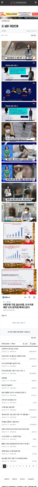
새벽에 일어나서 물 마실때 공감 (11, 451)
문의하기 (22, 479)
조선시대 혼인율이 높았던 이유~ (11, 363)
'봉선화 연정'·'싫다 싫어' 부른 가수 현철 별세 (15, 414)
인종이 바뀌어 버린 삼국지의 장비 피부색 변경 (15, 429)
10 (33, 466)
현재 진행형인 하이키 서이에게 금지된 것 (14, 392)
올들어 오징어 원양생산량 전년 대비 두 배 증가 (15, 444)
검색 (25, 344)
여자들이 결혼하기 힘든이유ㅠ (10, 422)
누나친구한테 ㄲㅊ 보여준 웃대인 (11, 436)
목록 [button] (33, 35)
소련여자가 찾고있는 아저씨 (10, 349)
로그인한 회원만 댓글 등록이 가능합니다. (19, 332)
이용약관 (6, 479)
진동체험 (4, 378)
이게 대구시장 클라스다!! (9, 400)
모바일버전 (31, 479)
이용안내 (14, 479)
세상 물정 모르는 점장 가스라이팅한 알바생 (14, 458)
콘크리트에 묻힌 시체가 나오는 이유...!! (13, 371)
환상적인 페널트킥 (7, 385)
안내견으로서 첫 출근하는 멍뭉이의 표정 (14, 356)
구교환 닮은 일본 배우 (8, 407)
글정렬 (33, 344)
